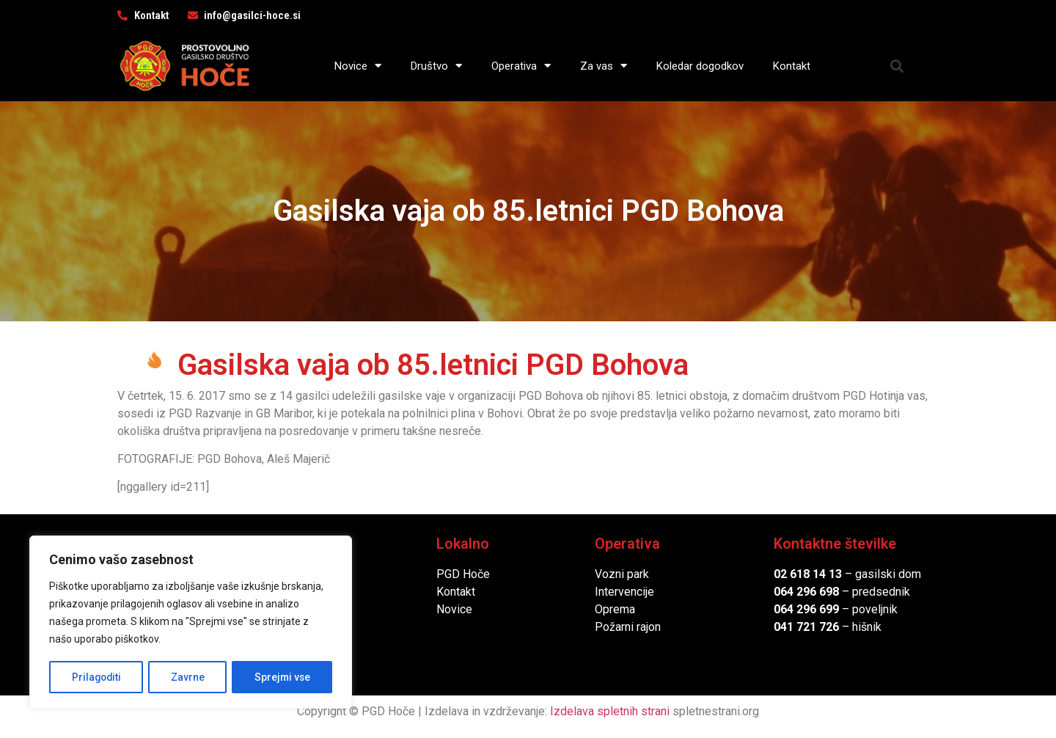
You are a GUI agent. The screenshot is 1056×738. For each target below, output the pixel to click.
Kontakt (791, 66)
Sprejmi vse (282, 677)
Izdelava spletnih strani (610, 711)
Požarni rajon (628, 627)
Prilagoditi (96, 677)
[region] (190, 623)
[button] (897, 66)
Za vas (603, 65)
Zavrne (188, 677)
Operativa (521, 65)
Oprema (615, 609)
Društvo (436, 65)
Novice (357, 65)
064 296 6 (800, 592)
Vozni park (622, 574)
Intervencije (624, 592)
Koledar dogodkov (700, 66)
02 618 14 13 (808, 574)
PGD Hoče (463, 574)
